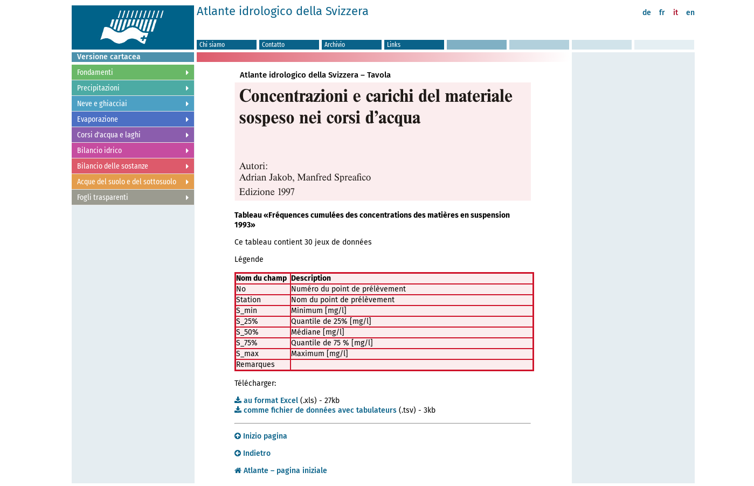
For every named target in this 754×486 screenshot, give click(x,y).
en (690, 12)
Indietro (252, 453)
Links (393, 44)
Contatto (273, 44)
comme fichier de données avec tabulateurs (315, 410)
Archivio (334, 44)
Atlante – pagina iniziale (280, 470)
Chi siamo (212, 44)
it (675, 12)
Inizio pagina (260, 436)
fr (662, 12)
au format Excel (266, 400)
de (646, 12)
